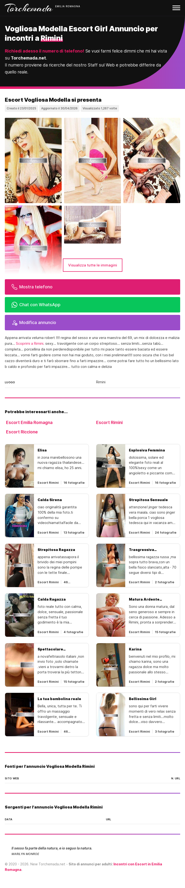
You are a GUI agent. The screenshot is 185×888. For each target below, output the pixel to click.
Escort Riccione (22, 431)
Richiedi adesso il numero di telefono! (44, 50)
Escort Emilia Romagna (29, 422)
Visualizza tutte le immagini (92, 265)
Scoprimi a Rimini (29, 343)
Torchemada (29, 8)
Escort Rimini (109, 422)
